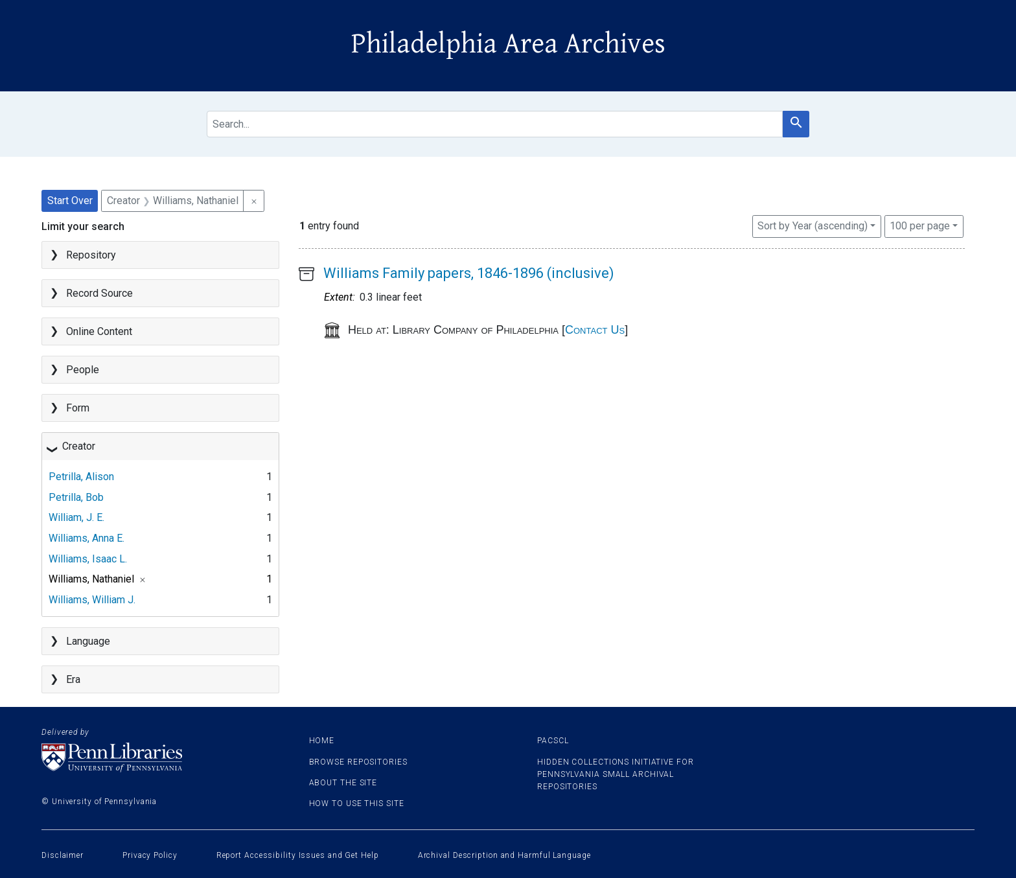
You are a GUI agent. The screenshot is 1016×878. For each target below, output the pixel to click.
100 (920, 225)
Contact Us (595, 329)
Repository (91, 255)
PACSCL (552, 740)
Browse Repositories (358, 762)
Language (88, 641)
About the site (343, 782)
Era (73, 679)
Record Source (99, 293)
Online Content (99, 331)
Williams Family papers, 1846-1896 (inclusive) (468, 273)
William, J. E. (76, 517)
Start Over (70, 200)
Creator (78, 446)
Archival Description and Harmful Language (504, 855)
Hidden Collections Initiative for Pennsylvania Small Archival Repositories (615, 774)
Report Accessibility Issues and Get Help (297, 855)
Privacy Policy (150, 855)
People (82, 370)
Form (77, 408)
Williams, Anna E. (86, 538)
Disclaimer (62, 855)
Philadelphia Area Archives (508, 44)
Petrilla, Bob (76, 497)
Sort (812, 226)
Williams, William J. (92, 600)
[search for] (495, 124)
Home (322, 740)
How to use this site (356, 803)
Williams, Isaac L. (88, 559)
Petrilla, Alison (81, 476)
